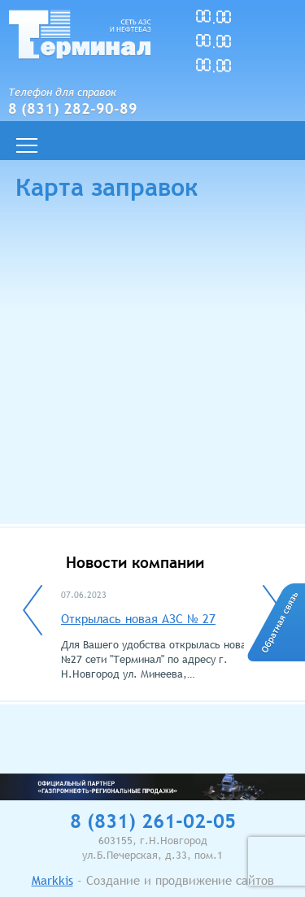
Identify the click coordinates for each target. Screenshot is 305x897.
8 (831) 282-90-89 (72, 108)
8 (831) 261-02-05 (153, 821)
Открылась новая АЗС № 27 (138, 618)
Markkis (52, 880)
